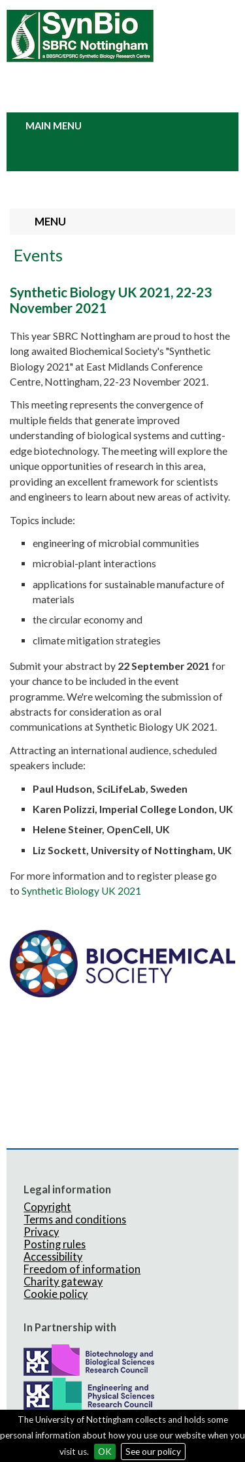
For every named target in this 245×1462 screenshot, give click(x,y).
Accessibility (53, 1256)
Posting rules (55, 1244)
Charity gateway (63, 1281)
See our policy (153, 1451)
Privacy (41, 1231)
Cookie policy (56, 1294)
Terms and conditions (75, 1219)
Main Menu (53, 125)
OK (105, 1451)
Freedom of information (82, 1269)
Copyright (47, 1207)
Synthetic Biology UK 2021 (81, 891)
